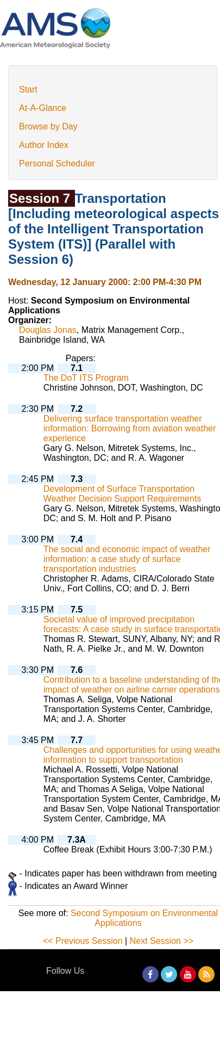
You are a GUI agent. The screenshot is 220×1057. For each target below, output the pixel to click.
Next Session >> (161, 940)
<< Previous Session (83, 940)
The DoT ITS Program (86, 377)
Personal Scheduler (57, 163)
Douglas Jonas (48, 330)
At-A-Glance (42, 108)
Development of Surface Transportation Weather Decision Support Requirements (122, 493)
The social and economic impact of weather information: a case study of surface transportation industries (127, 559)
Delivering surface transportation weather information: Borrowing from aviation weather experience (129, 428)
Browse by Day (48, 126)
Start (28, 89)
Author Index (43, 145)
